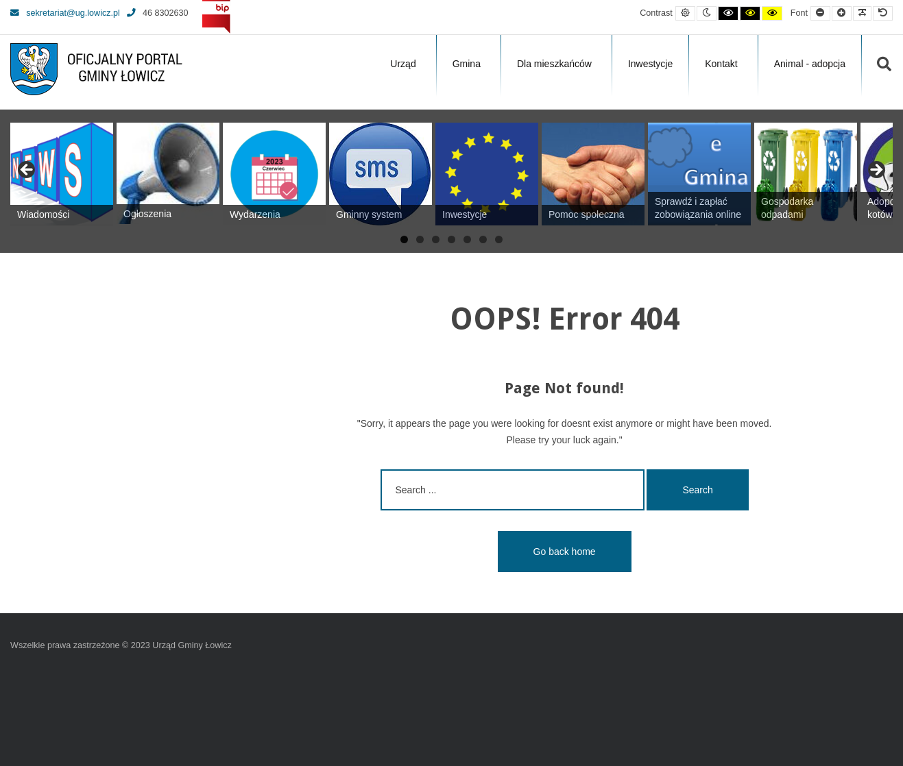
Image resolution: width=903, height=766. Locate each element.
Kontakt (721, 63)
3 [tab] (436, 239)
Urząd (403, 63)
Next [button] (875, 170)
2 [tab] (420, 239)
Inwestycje (650, 63)
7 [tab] (499, 239)
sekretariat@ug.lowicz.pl (65, 13)
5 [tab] (467, 239)
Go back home (564, 551)
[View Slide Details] (61, 174)
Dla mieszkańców (554, 63)
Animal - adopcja (809, 63)
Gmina (467, 63)
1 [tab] (404, 239)
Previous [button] (27, 170)
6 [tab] (483, 239)
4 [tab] (451, 239)
